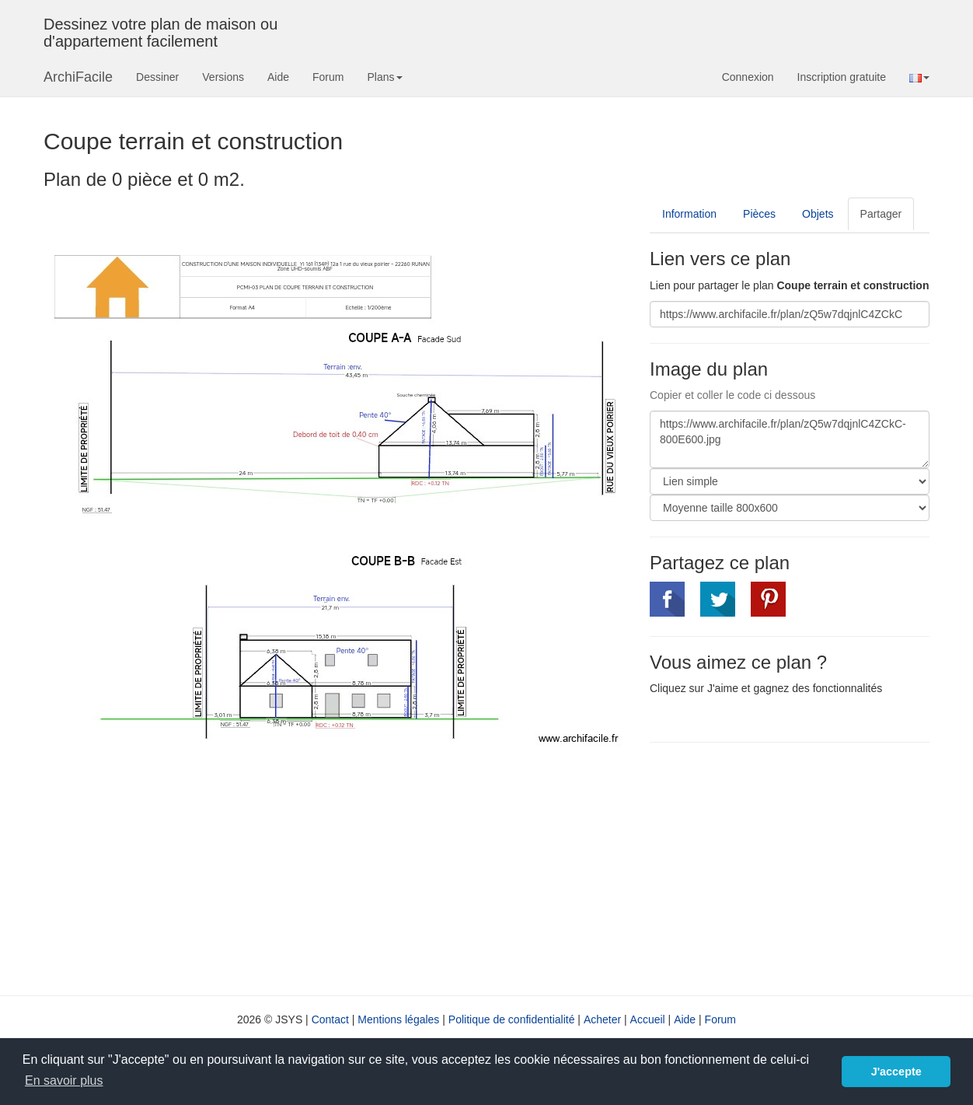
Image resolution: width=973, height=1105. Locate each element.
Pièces (759, 214)
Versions (223, 77)
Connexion (748, 77)
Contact (330, 1019)
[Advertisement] (780, 867)
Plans (384, 77)
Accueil (647, 1019)
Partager (881, 214)
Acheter (602, 1019)
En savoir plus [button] (64, 1080)
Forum (328, 77)
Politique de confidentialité (511, 1019)
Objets (817, 214)
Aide (278, 77)
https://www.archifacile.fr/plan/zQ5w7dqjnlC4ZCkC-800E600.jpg (789, 439)
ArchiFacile (78, 77)
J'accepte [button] (896, 1071)
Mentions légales (398, 1019)
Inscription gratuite (841, 77)
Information (689, 214)
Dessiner (157, 77)
